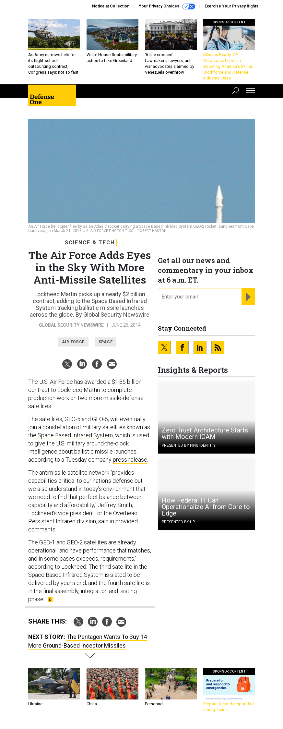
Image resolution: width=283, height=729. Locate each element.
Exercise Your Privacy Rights (231, 6)
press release (130, 459)
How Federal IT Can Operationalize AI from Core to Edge (206, 506)
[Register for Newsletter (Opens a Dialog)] (248, 296)
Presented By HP (178, 522)
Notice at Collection (110, 6)
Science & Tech (90, 242)
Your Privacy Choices (167, 6)
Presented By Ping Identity (189, 445)
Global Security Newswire (71, 325)
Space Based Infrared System (75, 435)
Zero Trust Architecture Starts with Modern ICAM (205, 433)
